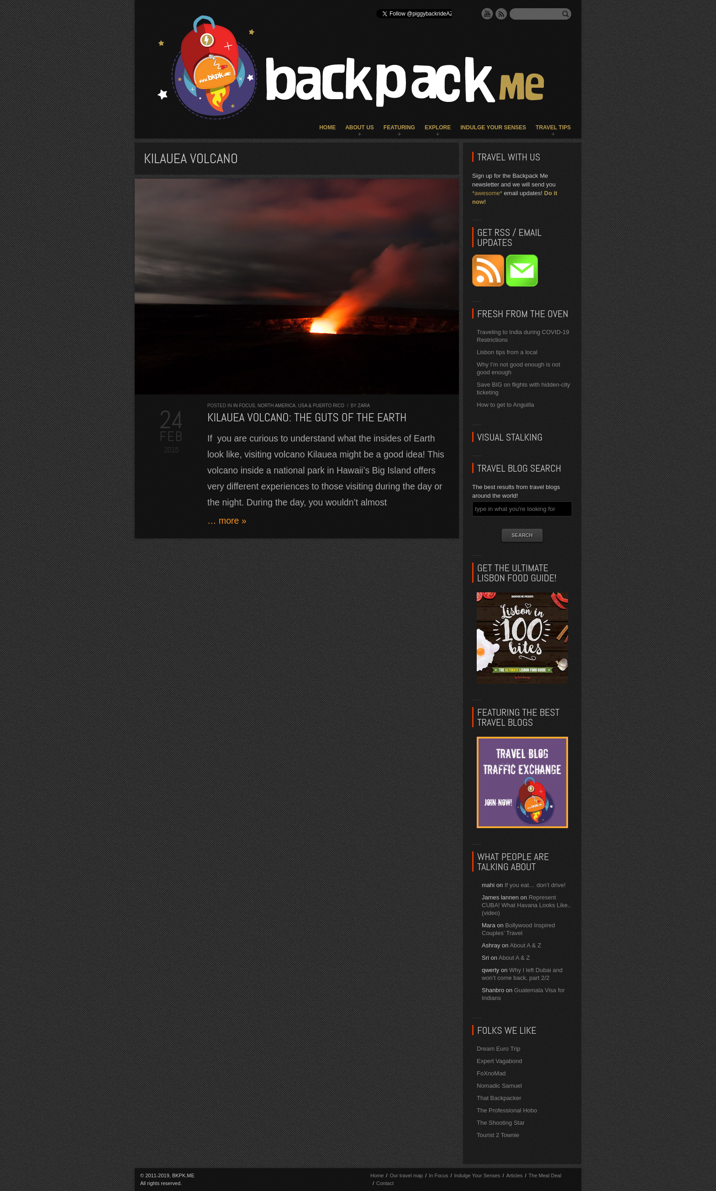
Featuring (399, 127)
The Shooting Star (501, 1122)
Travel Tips (553, 127)
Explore (438, 127)
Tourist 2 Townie (498, 1135)
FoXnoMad (491, 1073)
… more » (227, 521)
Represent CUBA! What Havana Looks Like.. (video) (526, 905)
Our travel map (406, 1175)
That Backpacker (499, 1098)
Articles (514, 1175)
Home (327, 127)
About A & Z (525, 945)
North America (276, 405)
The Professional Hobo (507, 1110)
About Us (359, 127)
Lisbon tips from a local (507, 352)
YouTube (487, 14)
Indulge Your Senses (493, 127)
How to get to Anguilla (505, 404)
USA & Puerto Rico (321, 405)
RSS (501, 14)
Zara (364, 405)
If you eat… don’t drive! (535, 885)
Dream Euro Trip (498, 1048)
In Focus (244, 405)
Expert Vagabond (499, 1061)
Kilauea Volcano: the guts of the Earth (306, 417)
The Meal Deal (545, 1175)
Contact (385, 1183)
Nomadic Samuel (499, 1085)
